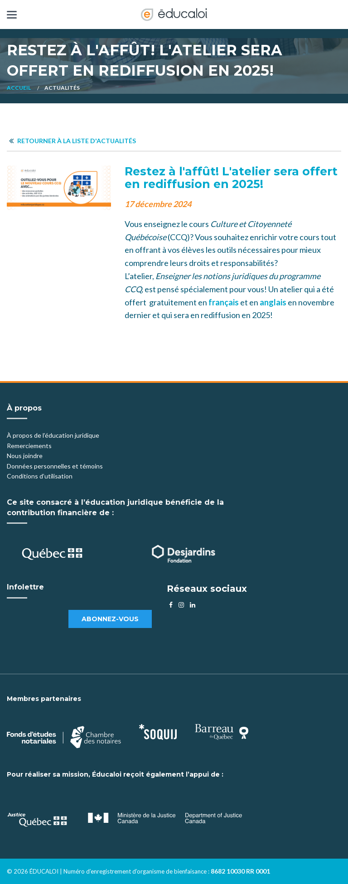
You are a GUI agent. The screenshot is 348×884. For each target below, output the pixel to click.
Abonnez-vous (110, 619)
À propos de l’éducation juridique (53, 435)
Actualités (62, 87)
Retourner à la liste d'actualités (72, 141)
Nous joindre (25, 455)
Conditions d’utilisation (39, 476)
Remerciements (29, 445)
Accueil (19, 87)
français (223, 302)
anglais (273, 302)
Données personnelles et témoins (55, 466)
